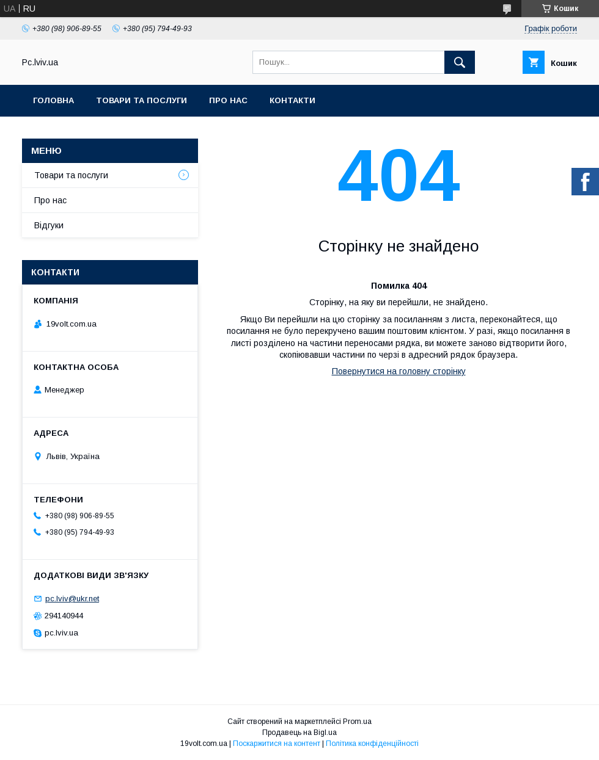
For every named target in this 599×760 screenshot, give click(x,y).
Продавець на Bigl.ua (299, 732)
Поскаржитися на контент (276, 743)
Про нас (228, 100)
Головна (53, 100)
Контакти (292, 100)
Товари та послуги (141, 100)
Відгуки (49, 225)
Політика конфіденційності (372, 743)
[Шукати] (459, 62)
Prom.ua (357, 721)
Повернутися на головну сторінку (399, 371)
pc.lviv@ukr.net (72, 598)
